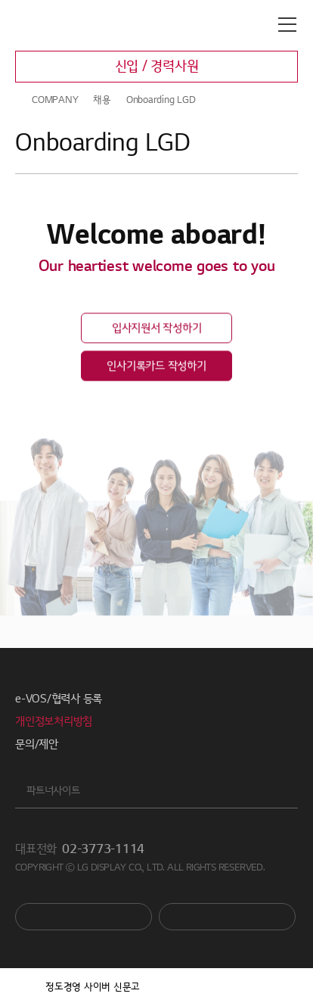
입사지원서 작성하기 (157, 330)
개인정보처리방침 (53, 721)
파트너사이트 (53, 790)
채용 (102, 100)
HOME (21, 99)
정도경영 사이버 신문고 (92, 987)
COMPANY (55, 100)
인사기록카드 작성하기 (156, 368)
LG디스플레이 (79, 25)
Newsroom (227, 917)
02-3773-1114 (103, 849)
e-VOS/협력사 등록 (58, 699)
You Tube (83, 917)
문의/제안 (36, 744)
